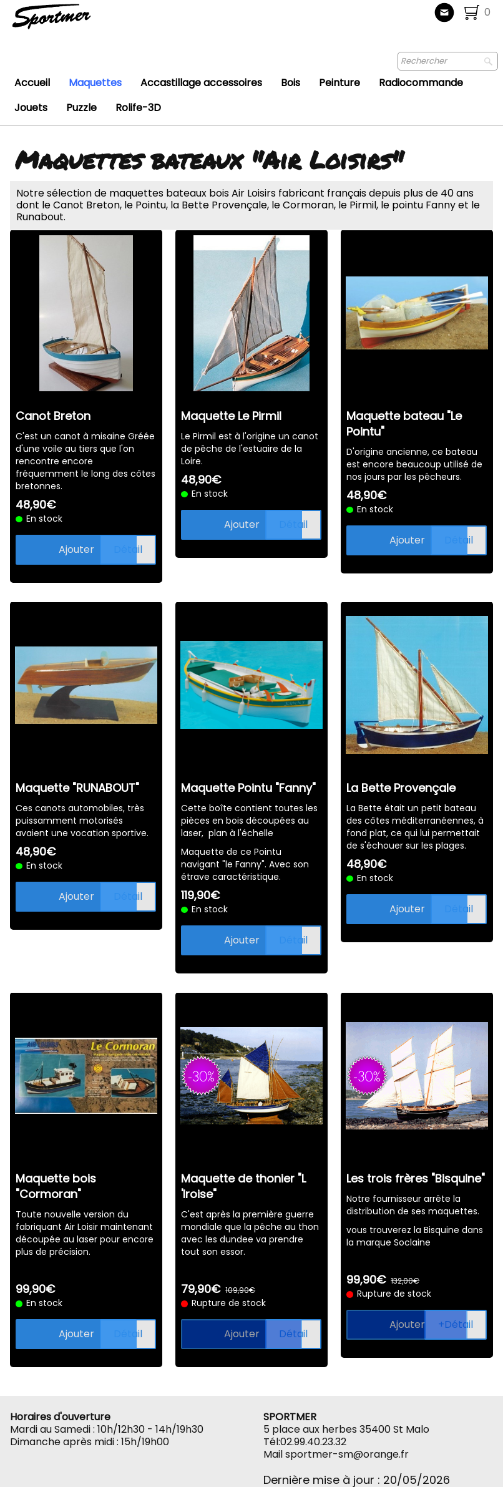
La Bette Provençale (401, 788)
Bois (290, 83)
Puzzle (81, 107)
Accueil (32, 83)
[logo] (92, 22)
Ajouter (76, 549)
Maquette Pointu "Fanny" (248, 788)
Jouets (30, 107)
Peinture (339, 83)
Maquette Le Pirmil (231, 416)
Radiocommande (421, 83)
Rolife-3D (138, 107)
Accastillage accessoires (201, 83)
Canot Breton (53, 416)
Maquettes (95, 83)
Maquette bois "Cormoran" (56, 1186)
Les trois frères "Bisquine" (415, 1178)
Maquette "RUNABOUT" (77, 788)
